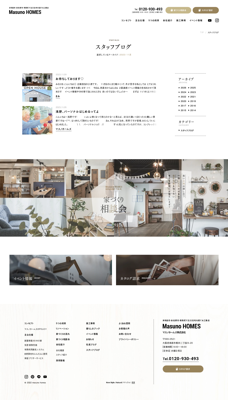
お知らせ (90, 339)
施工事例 (181, 20)
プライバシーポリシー (129, 339)
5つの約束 (154, 20)
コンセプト (127, 20)
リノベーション (62, 328)
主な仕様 (140, 20)
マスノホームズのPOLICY (36, 329)
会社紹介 (168, 20)
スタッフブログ (213, 32)
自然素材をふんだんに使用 (36, 354)
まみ (58, 96)
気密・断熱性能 (31, 345)
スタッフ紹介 (61, 355)
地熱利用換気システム (34, 349)
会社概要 (60, 350)
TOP (202, 32)
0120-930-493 (149, 9)
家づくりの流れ (63, 334)
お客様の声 (124, 328)
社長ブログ (91, 344)
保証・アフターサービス (34, 358)
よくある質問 (124, 323)
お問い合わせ (125, 334)
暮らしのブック (93, 328)
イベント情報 (196, 20)
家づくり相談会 (63, 339)
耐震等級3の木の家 (33, 340)
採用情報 (60, 360)
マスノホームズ (64, 129)
